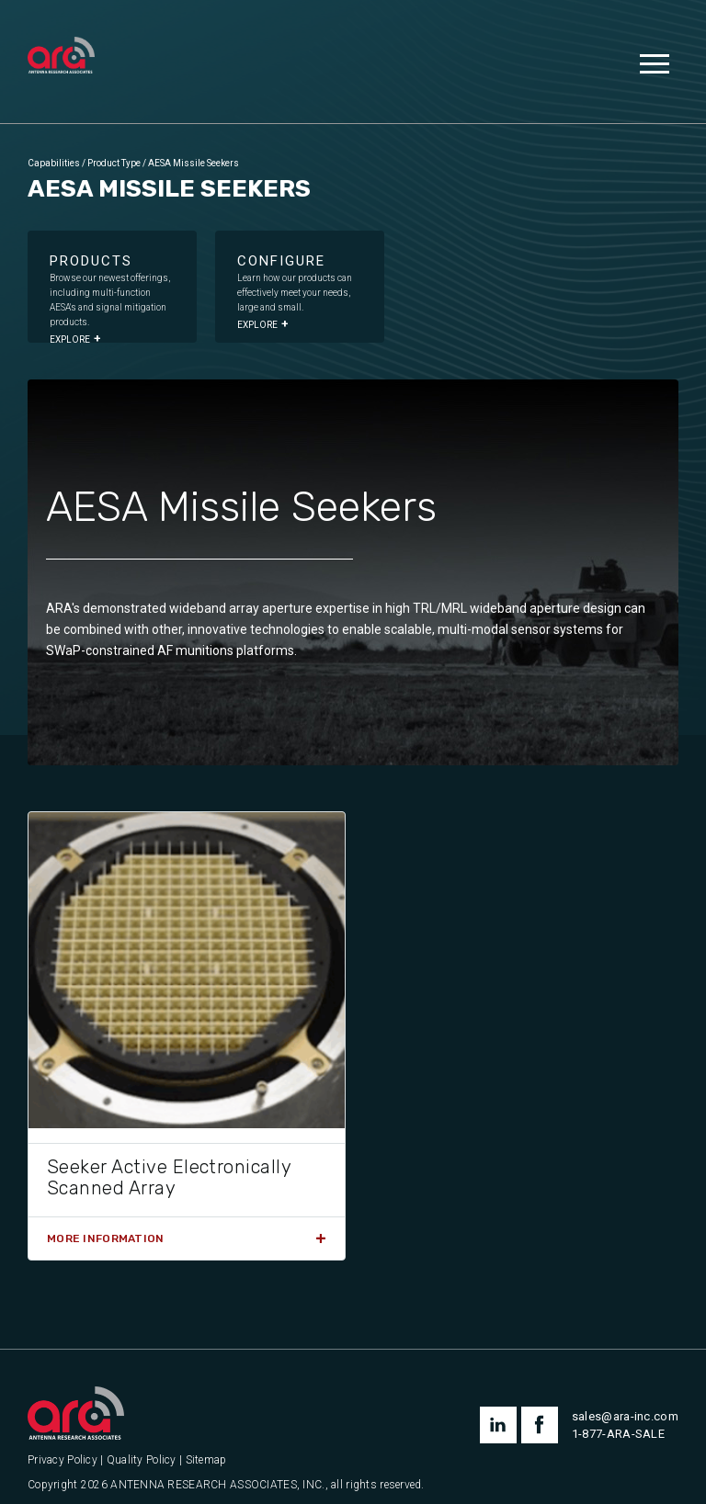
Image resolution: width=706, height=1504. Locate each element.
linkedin (498, 1425)
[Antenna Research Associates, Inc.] (61, 57)
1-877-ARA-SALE (618, 1434)
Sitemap (206, 1460)
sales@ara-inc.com (625, 1416)
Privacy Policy (62, 1460)
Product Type (114, 163)
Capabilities (54, 163)
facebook (539, 1425)
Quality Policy (141, 1460)
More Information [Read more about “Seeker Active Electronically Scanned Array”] (105, 1238)
